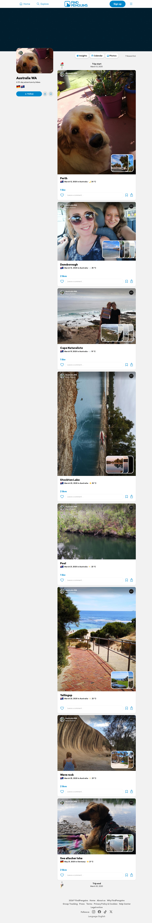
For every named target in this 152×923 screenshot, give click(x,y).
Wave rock (67, 775)
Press (82, 904)
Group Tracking (70, 904)
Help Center (125, 904)
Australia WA (26, 78)
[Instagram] (93, 912)
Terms (89, 904)
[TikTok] (105, 912)
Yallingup (66, 695)
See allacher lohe (71, 858)
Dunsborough (69, 264)
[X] (111, 912)
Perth (63, 178)
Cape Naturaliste (71, 348)
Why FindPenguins (116, 900)
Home (92, 900)
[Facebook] (99, 912)
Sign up (118, 4)
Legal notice (97, 907)
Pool (63, 563)
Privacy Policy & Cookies (105, 904)
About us (101, 900)
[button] (131, 4)
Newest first (130, 56)
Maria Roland (70, 75)
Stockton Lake (70, 480)
